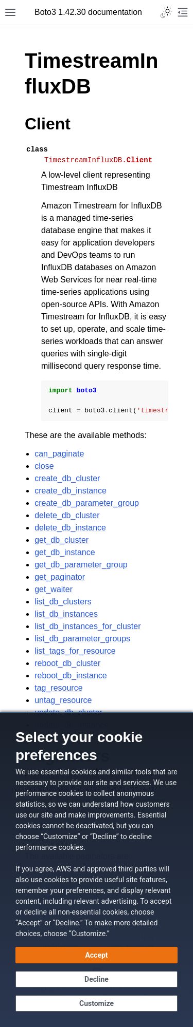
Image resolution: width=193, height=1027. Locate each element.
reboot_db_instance (70, 675)
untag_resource (63, 700)
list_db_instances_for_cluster (87, 626)
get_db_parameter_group (81, 564)
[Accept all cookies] (96, 955)
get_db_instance (64, 552)
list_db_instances (66, 614)
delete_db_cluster (66, 515)
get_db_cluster (61, 540)
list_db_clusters (62, 601)
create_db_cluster (67, 478)
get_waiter (53, 589)
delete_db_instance (70, 527)
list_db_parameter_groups (82, 638)
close (44, 466)
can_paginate (59, 453)
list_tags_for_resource (74, 650)
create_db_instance (70, 490)
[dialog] (96, 869)
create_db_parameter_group (86, 503)
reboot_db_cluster (67, 663)
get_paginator (59, 577)
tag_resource (58, 687)
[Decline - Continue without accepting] (96, 979)
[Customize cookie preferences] (96, 1003)
